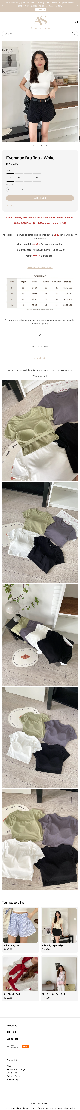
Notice (36, 244)
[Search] (73, 33)
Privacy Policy (27, 1108)
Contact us (12, 1073)
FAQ (9, 1066)
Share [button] (11, 206)
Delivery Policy (14, 1076)
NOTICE (41, 9)
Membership (12, 1079)
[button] (3, 22)
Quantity (9, 185)
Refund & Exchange (16, 1069)
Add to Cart (40, 198)
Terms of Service (12, 1108)
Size (8, 170)
